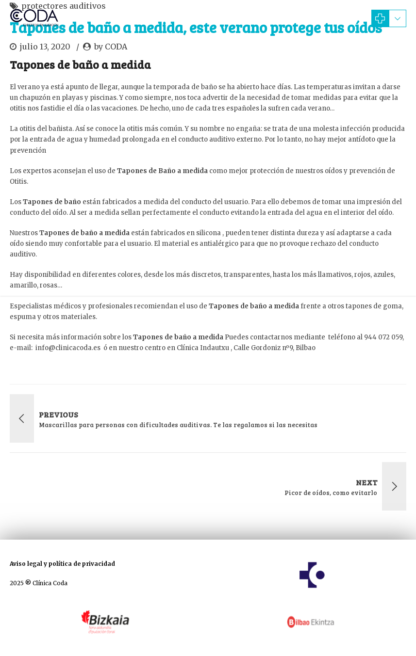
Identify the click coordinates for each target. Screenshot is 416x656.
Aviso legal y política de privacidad (62, 563)
